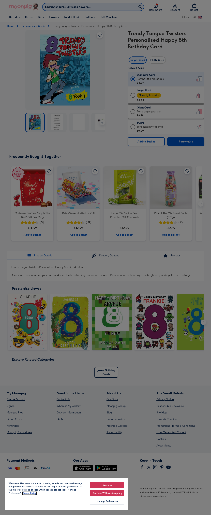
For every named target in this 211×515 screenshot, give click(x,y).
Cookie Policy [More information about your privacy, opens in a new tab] (29, 493)
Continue (107, 485)
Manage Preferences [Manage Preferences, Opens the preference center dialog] (107, 501)
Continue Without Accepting (107, 493)
